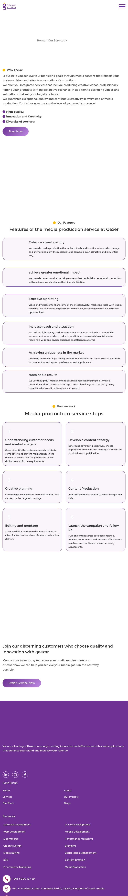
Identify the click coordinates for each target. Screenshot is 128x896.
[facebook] (25, 775)
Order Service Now (21, 683)
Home (41, 40)
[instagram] (15, 775)
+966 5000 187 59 (23, 878)
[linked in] (6, 775)
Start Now (15, 131)
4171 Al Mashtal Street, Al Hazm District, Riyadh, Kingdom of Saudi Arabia (58, 888)
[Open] (122, 6)
